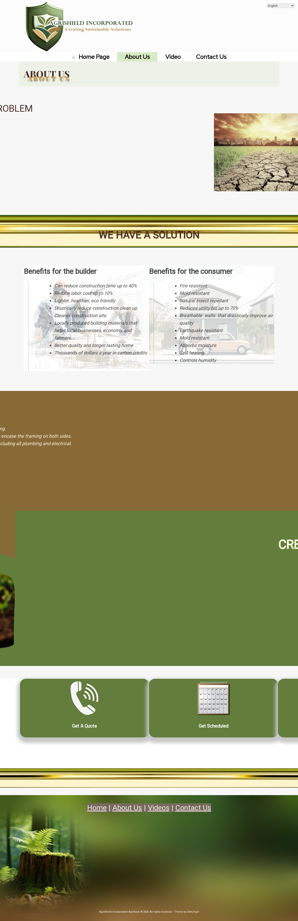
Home (97, 807)
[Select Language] (281, 5)
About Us (137, 57)
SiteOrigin (193, 911)
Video (173, 57)
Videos (158, 807)
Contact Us (211, 57)
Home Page (90, 57)
